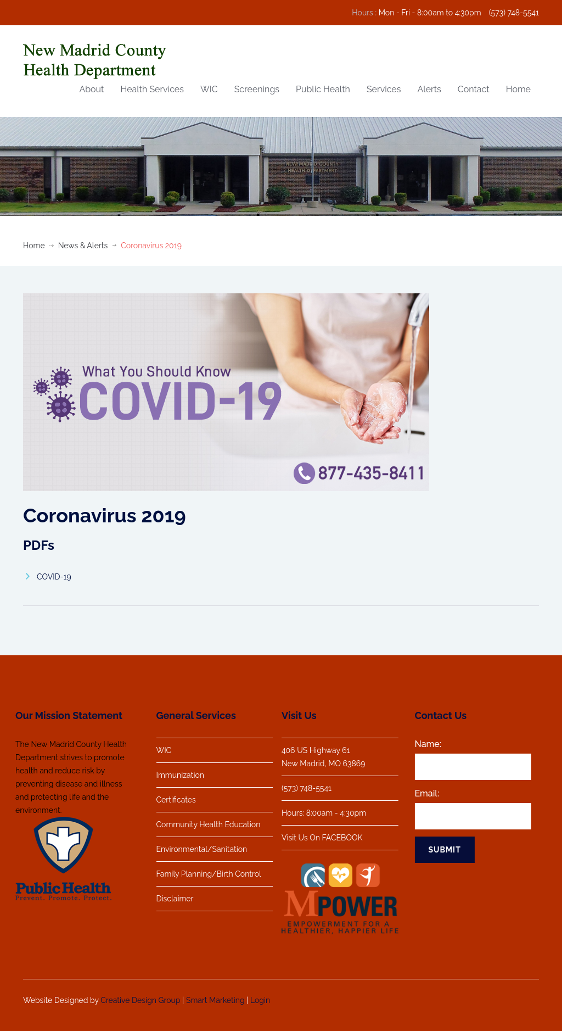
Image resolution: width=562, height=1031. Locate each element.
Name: (425, 744)
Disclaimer (175, 898)
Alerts (429, 89)
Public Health (323, 89)
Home (518, 89)
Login (260, 998)
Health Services (151, 89)
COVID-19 (54, 576)
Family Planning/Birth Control (208, 874)
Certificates (176, 799)
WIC (209, 89)
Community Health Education (208, 824)
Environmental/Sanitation (202, 849)
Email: (424, 793)
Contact (474, 89)
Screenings (256, 89)
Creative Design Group (140, 998)
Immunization (180, 775)
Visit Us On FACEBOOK (319, 837)
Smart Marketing (215, 998)
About (91, 89)
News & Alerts (83, 245)
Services (384, 89)
